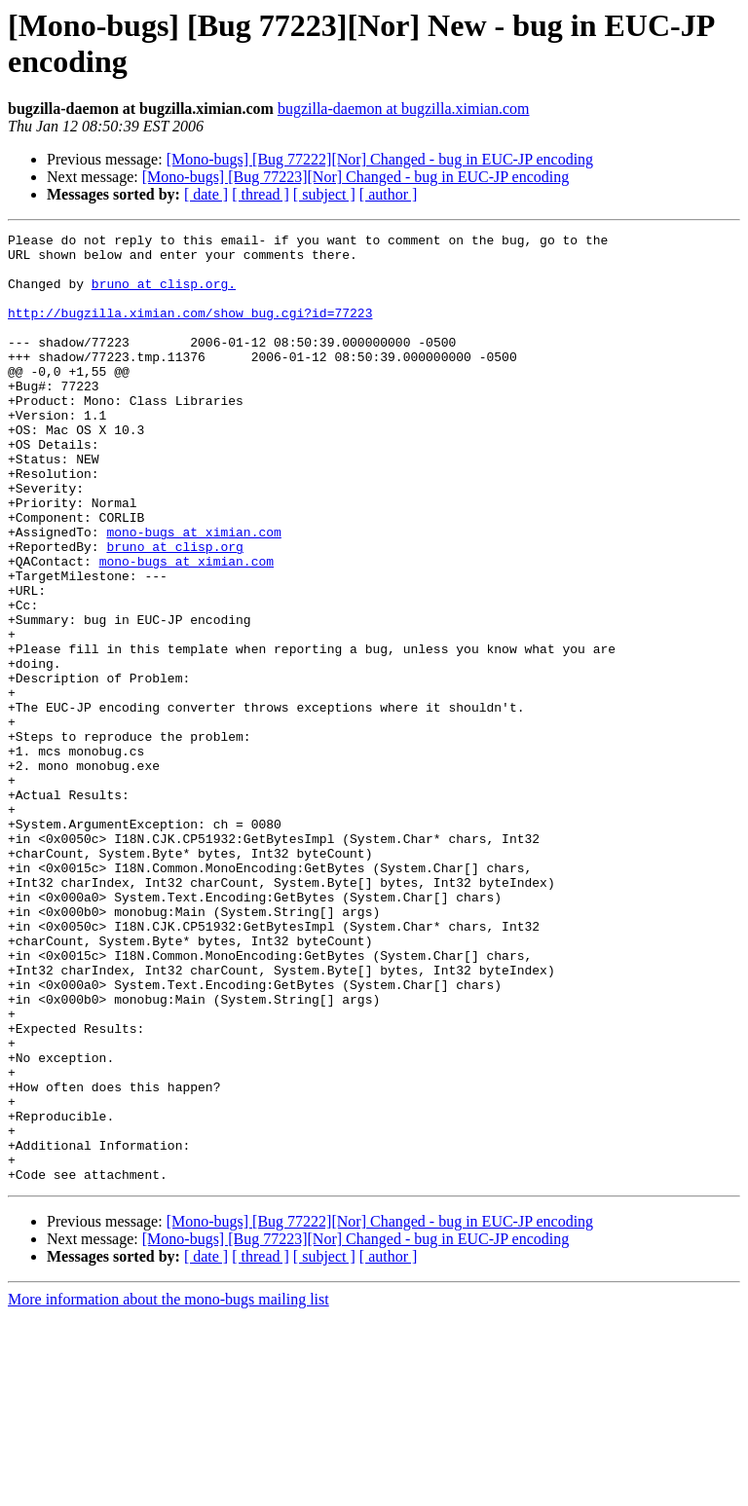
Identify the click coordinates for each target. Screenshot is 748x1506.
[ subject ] (324, 194)
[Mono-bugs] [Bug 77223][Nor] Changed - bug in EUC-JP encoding (355, 176)
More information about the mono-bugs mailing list (168, 1489)
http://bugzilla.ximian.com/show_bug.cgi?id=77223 (190, 330)
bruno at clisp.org (174, 610)
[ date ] (206, 194)
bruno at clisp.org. (164, 295)
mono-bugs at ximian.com (193, 593)
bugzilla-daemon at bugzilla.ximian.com (404, 108)
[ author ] (388, 194)
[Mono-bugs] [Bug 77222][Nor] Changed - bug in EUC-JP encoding (380, 159)
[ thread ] (260, 194)
